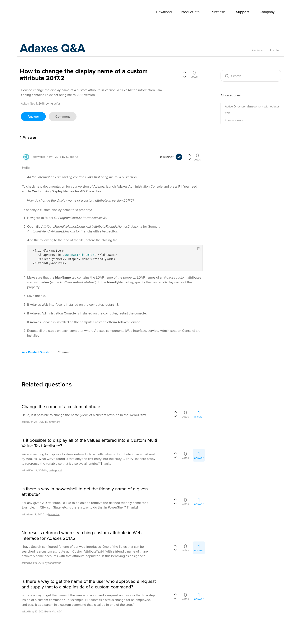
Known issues (234, 120)
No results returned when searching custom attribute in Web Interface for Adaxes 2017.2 (82, 535)
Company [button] (267, 12)
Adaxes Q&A (55, 49)
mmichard (54, 422)
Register (257, 50)
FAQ (227, 113)
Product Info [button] (190, 12)
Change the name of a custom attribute (61, 406)
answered (39, 157)
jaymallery (54, 514)
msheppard (55, 470)
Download (164, 12)
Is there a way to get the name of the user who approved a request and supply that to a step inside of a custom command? (89, 584)
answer (33, 116)
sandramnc (54, 563)
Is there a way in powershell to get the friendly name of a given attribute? (85, 491)
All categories (231, 95)
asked (25, 103)
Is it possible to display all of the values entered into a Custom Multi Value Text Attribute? (89, 443)
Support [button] (242, 12)
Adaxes (35, 12)
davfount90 (55, 611)
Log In (274, 50)
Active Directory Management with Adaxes (252, 106)
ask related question (37, 352)
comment (62, 116)
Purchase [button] (218, 12)
